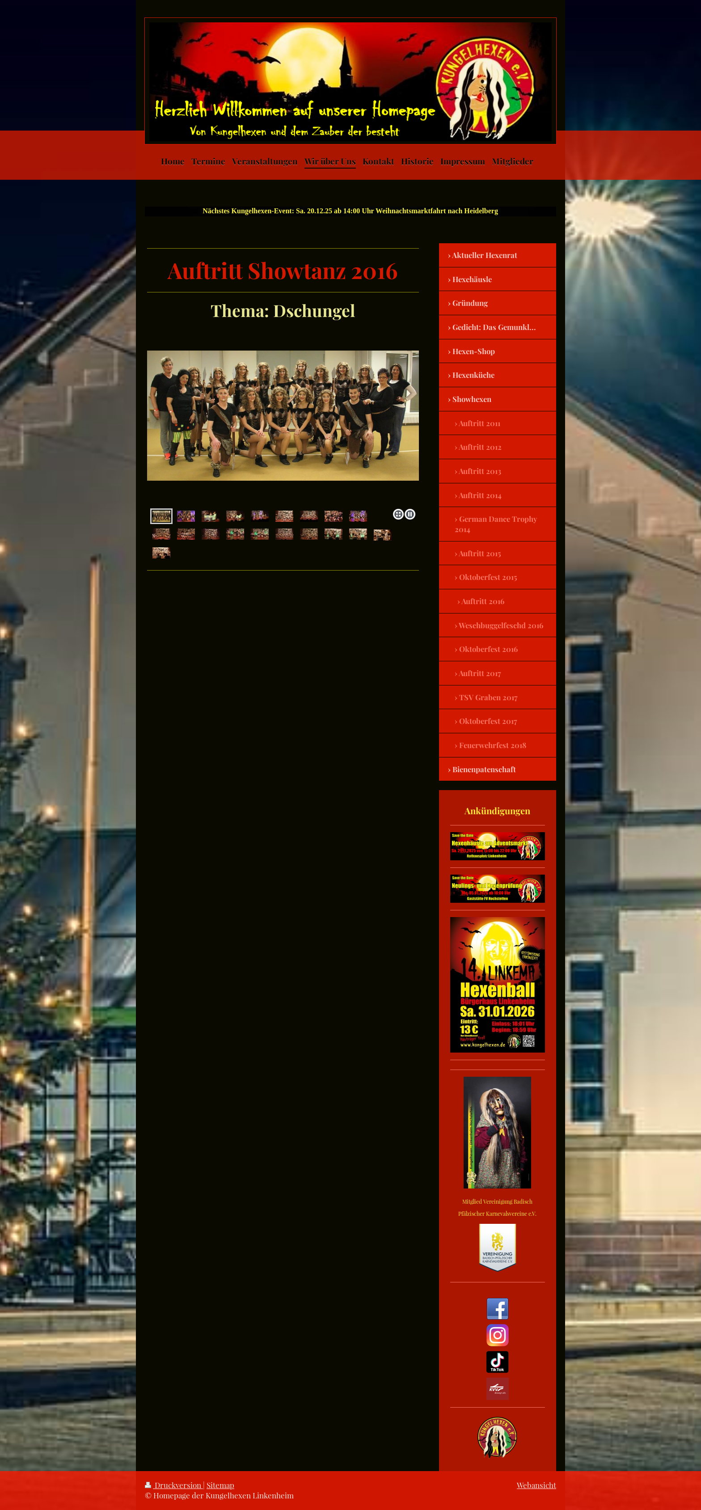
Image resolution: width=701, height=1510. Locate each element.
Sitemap (220, 1485)
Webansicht (536, 1485)
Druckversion (174, 1485)
